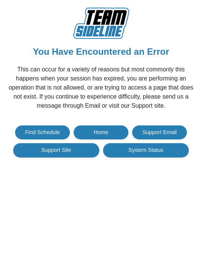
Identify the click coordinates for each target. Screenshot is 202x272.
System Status (145, 150)
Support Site (56, 150)
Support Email (159, 132)
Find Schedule (42, 132)
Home (101, 132)
